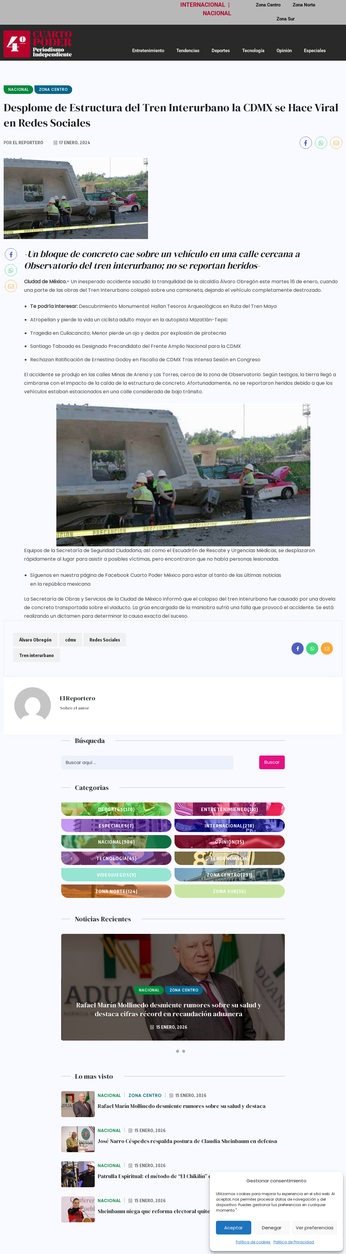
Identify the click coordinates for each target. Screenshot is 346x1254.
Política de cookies (253, 1242)
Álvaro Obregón (35, 639)
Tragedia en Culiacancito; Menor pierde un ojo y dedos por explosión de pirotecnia (128, 333)
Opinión (284, 50)
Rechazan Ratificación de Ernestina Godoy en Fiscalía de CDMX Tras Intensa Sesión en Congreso (145, 359)
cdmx (70, 639)
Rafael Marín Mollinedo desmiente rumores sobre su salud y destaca (183, 1106)
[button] (167, 1051)
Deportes (221, 50)
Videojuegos (116, 874)
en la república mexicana (60, 584)
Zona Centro (229, 874)
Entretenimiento (148, 50)
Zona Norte (116, 891)
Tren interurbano (36, 655)
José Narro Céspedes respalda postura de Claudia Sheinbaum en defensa (189, 1141)
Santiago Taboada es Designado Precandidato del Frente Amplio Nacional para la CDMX (135, 346)
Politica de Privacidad (294, 1242)
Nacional (116, 842)
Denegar (271, 1227)
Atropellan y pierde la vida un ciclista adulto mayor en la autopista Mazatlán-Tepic (129, 319)
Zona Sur (286, 19)
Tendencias (187, 50)
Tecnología (253, 50)
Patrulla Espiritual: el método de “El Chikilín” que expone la (171, 1176)
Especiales (315, 50)
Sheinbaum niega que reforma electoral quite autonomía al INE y (178, 1211)
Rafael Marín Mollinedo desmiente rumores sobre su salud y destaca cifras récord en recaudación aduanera (168, 1009)
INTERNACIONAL (202, 4)
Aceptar (233, 1227)
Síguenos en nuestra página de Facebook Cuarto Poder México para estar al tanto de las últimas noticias (155, 575)
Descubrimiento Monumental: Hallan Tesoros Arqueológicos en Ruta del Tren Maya (178, 306)
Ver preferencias (315, 1227)
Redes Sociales (105, 639)
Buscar (272, 762)
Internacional (230, 825)
